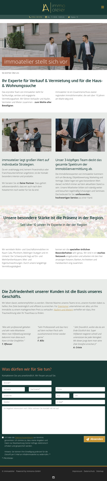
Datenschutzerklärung (24, 437)
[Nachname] (40, 389)
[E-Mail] (80, 402)
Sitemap (99, 471)
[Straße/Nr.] (27, 395)
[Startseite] (53, 7)
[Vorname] (13, 389)
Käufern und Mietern (63, 309)
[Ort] (89, 395)
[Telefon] (27, 402)
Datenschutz (89, 471)
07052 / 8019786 (36, 17)
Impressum (77, 471)
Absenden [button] (96, 439)
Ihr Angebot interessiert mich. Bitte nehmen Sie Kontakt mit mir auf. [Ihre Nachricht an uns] (53, 420)
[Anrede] (27, 383)
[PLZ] (62, 395)
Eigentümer (63, 306)
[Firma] (80, 389)
